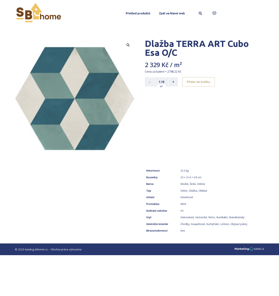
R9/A (183, 204)
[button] (200, 13)
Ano (182, 230)
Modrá (184, 184)
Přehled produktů (138, 13)
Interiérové (186, 197)
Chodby (184, 224)
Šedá (193, 184)
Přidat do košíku (198, 82)
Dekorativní (187, 217)
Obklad (203, 190)
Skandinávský (236, 217)
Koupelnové (198, 224)
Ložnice (224, 224)
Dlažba (193, 190)
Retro (211, 217)
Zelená (201, 184)
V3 (181, 210)
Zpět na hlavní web (172, 13)
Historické (201, 217)
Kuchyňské (212, 224)
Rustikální (221, 217)
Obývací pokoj (238, 224)
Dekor (184, 190)
